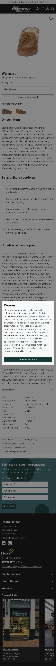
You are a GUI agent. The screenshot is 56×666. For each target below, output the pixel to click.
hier (46, 335)
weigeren (8, 345)
